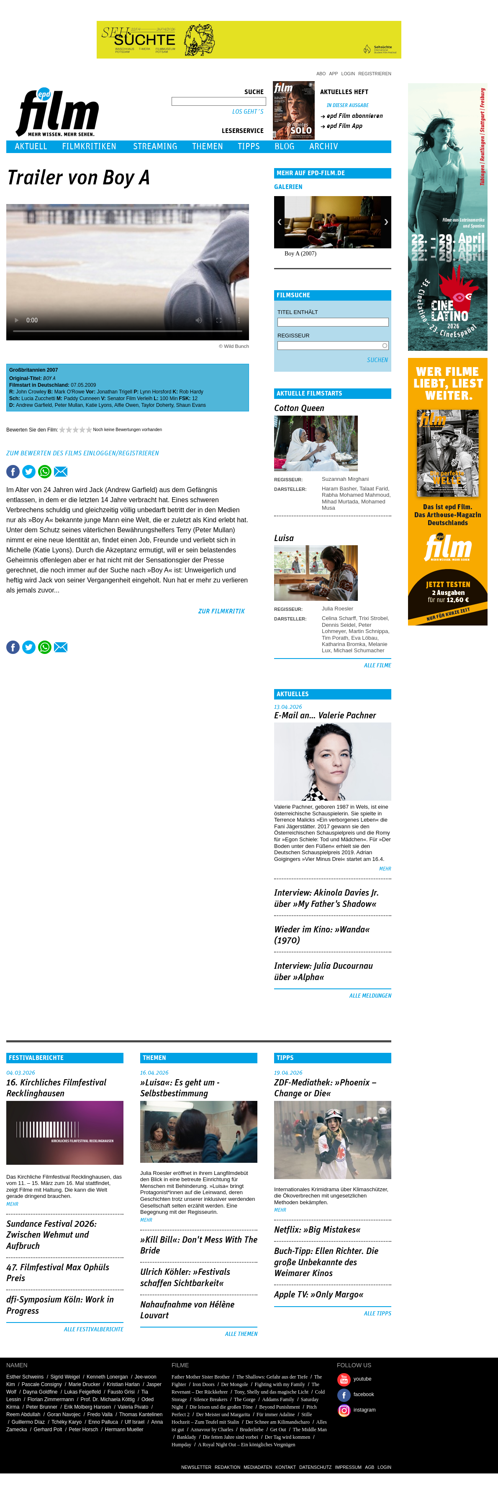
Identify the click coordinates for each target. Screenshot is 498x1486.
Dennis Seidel (338, 625)
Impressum (348, 1467)
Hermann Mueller (124, 1429)
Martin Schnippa (368, 631)
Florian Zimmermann (51, 1399)
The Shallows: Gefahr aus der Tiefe (272, 1377)
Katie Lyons (99, 405)
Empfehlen (60, 471)
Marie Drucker (84, 1384)
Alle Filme (377, 666)
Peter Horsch (83, 1429)
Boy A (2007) (300, 253)
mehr (385, 869)
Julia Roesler (337, 608)
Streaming (155, 146)
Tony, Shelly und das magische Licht (271, 1392)
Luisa (284, 538)
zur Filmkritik (221, 611)
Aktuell (31, 146)
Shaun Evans (191, 405)
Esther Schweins (25, 1377)
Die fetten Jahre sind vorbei (230, 1437)
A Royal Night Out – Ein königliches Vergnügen (246, 1445)
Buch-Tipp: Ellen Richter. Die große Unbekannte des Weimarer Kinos (326, 1262)
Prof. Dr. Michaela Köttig (107, 1399)
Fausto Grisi (121, 1392)
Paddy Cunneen (82, 398)
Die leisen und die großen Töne (221, 1407)
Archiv (323, 146)
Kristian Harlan (123, 1384)
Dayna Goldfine (40, 1392)
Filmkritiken (89, 146)
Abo (321, 73)
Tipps (249, 146)
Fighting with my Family (279, 1384)
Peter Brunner (41, 1407)
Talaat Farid (373, 488)
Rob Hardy (191, 392)
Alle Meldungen (370, 996)
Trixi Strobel (373, 618)
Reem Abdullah (23, 1414)
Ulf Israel (134, 1422)
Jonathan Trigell (114, 392)
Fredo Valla (100, 1414)
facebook (364, 1394)
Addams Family (278, 1399)
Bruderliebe (252, 1429)
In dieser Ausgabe (348, 105)
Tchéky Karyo (66, 1422)
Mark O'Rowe (69, 392)
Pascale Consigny (42, 1384)
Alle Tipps (377, 1314)
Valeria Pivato (133, 1407)
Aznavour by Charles (211, 1429)
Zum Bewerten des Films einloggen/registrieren (82, 453)
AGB (369, 1467)
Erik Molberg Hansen (87, 1407)
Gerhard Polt (47, 1429)
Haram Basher (339, 488)
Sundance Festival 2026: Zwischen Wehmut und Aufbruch (51, 1235)
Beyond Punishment (279, 1407)
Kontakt (285, 1467)
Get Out (278, 1429)
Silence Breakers (210, 1399)
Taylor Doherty (157, 405)
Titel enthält (297, 312)
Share (44, 471)
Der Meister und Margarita (223, 1414)
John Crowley (31, 392)
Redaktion (227, 1467)
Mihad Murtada (340, 501)
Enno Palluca (103, 1422)
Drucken (76, 471)
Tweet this (29, 471)
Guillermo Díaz (28, 1422)
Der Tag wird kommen (288, 1437)
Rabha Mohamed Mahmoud (355, 495)
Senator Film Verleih (129, 398)
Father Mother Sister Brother (201, 1377)
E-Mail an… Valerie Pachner (325, 715)
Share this (13, 471)
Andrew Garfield (34, 405)
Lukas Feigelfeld (82, 1392)
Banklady (186, 1437)
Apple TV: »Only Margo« (319, 1295)
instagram (365, 1410)
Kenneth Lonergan (107, 1377)
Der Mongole (234, 1384)
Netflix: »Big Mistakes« (317, 1230)
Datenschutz (315, 1467)
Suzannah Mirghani (345, 479)
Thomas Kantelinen (140, 1414)
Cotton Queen (299, 408)
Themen (207, 146)
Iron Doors (203, 1384)
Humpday (181, 1445)
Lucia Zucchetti (38, 398)
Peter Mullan (69, 405)
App (333, 73)
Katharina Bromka (343, 644)
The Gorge (244, 1399)
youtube (363, 1379)
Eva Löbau (364, 638)
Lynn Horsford (156, 392)
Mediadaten (258, 1467)
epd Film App (344, 126)
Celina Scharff (339, 618)
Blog (285, 146)
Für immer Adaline (276, 1414)
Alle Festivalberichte (93, 1330)
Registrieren (374, 73)
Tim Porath (335, 638)
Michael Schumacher (359, 650)
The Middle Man (309, 1429)
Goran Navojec (63, 1414)
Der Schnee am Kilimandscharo (278, 1422)
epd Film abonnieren (355, 115)
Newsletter (196, 1467)
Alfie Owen (126, 405)
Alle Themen (241, 1334)
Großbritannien (27, 370)
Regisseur (293, 335)
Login (348, 73)
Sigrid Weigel (65, 1377)
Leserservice (243, 131)
